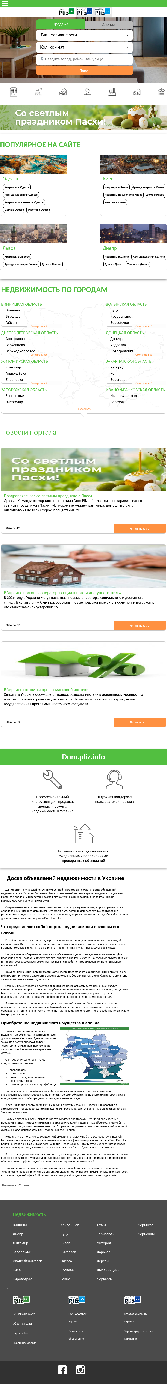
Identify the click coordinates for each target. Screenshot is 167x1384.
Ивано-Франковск (125, 395)
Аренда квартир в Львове (21, 264)
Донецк (116, 338)
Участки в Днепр (138, 264)
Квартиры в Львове (17, 256)
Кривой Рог (69, 1225)
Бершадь (13, 316)
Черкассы (104, 1279)
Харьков (103, 1252)
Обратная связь (23, 1323)
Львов (65, 1243)
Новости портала (28, 432)
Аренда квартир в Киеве (148, 187)
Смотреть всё (39, 326)
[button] (84, 47)
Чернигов (145, 1225)
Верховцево (15, 345)
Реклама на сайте (24, 1314)
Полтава (67, 1270)
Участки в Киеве (115, 202)
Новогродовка (122, 351)
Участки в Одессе (39, 210)
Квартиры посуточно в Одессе (24, 202)
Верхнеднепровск (20, 351)
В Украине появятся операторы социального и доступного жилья (63, 592)
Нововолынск (121, 316)
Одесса (66, 1261)
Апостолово (15, 338)
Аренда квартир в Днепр (149, 256)
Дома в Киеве (155, 195)
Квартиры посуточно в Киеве (123, 195)
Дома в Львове (51, 264)
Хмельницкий (108, 1270)
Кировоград (22, 1279)
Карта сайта (20, 1333)
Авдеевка (118, 345)
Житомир (13, 367)
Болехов (117, 402)
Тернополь (105, 1234)
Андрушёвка (16, 373)
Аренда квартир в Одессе (21, 195)
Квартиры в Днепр (117, 256)
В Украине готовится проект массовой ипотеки (46, 689)
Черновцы (146, 1234)
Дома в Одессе (14, 210)
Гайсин (11, 322)
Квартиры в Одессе (17, 187)
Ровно (65, 1279)
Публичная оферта (24, 1343)
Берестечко (119, 322)
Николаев (68, 1252)
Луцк (114, 310)
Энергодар (14, 402)
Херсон (103, 1261)
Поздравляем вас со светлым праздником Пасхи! (48, 495)
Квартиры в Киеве (116, 187)
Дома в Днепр (114, 264)
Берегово (118, 379)
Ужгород (117, 367)
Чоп (113, 373)
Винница (13, 310)
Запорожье (15, 395)
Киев (17, 1270)
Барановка (14, 379)
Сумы (101, 1225)
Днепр (18, 1234)
